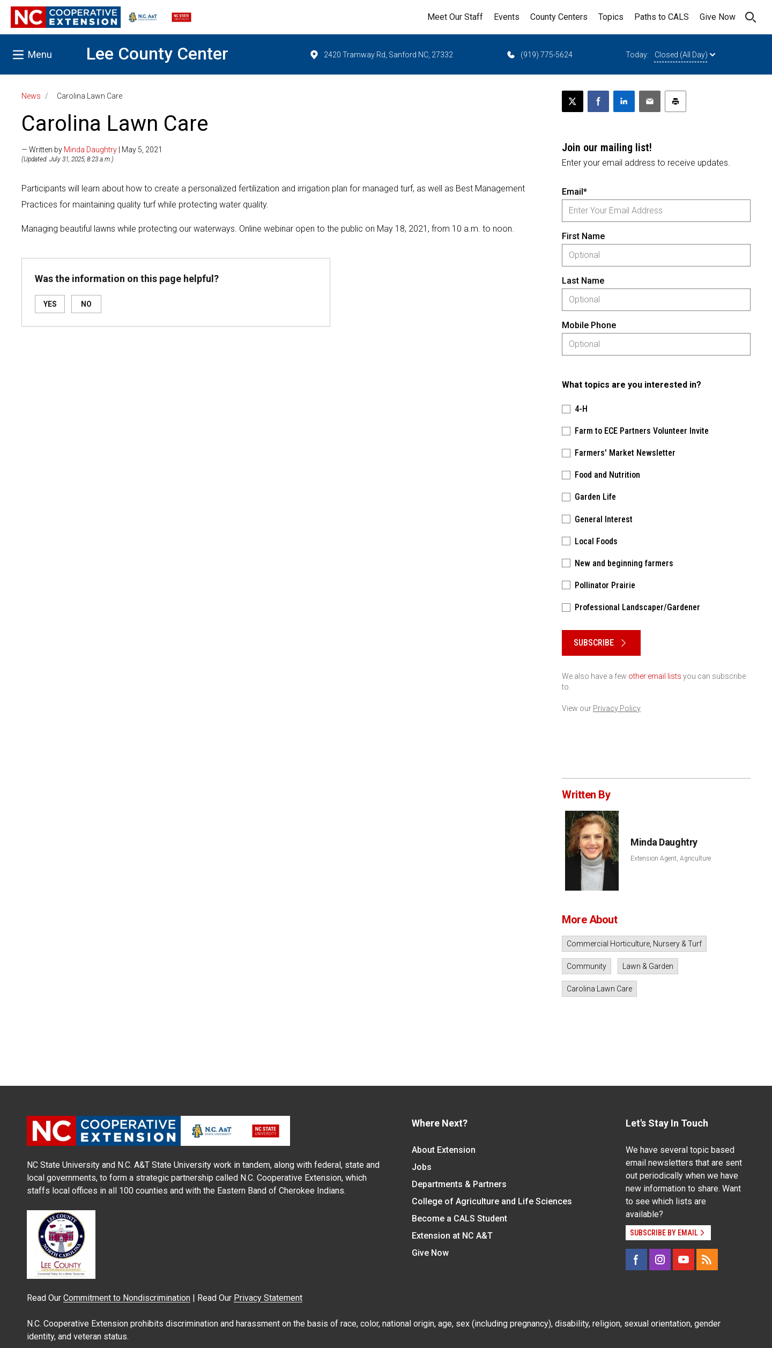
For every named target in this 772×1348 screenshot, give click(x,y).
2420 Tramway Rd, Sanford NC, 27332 (381, 54)
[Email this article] (649, 101)
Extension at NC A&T (452, 1236)
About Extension (444, 1150)
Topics (610, 17)
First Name (583, 236)
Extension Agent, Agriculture (670, 858)
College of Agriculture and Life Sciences (492, 1201)
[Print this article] (675, 101)
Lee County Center (157, 53)
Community (586, 966)
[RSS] (707, 1259)
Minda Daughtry (90, 149)
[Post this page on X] (572, 101)
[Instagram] (660, 1259)
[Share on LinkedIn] (624, 101)
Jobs (422, 1167)
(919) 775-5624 (539, 54)
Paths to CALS (661, 17)
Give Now (718, 17)
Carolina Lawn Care (599, 988)
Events (506, 17)
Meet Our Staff (455, 17)
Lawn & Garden (647, 966)
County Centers (559, 17)
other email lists (654, 676)
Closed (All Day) (685, 54)
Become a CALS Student (459, 1218)
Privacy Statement (268, 1298)
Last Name (583, 281)
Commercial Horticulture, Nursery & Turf (634, 943)
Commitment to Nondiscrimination (126, 1298)
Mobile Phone (589, 325)
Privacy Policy (617, 708)
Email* (574, 192)
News (31, 96)
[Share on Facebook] (598, 101)
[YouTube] (683, 1259)
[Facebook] (636, 1259)
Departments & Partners (459, 1184)
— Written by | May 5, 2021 (91, 149)
